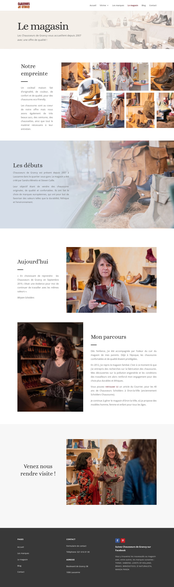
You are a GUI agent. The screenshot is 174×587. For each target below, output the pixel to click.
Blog (144, 5)
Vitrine (103, 5)
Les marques (118, 5)
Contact (153, 5)
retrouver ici (111, 386)
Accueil (93, 5)
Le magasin (133, 5)
